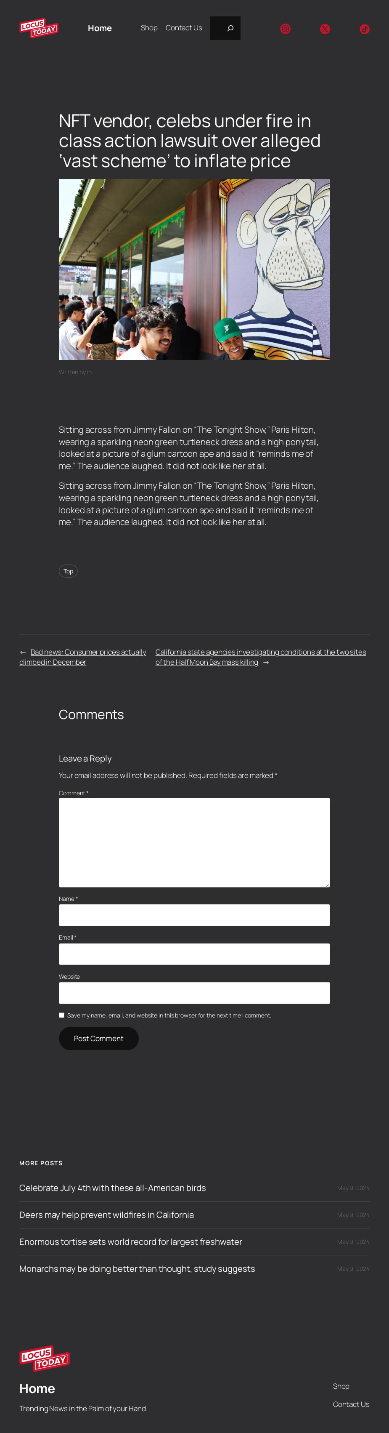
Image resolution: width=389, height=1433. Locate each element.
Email (68, 937)
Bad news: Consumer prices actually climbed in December (82, 657)
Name (68, 899)
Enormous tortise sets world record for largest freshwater (130, 1242)
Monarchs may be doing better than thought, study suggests (137, 1268)
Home (99, 28)
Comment (74, 793)
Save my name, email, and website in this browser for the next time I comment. (169, 1015)
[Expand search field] (225, 28)
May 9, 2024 (353, 1188)
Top (68, 571)
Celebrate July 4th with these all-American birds (112, 1188)
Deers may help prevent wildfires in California (106, 1215)
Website (69, 976)
